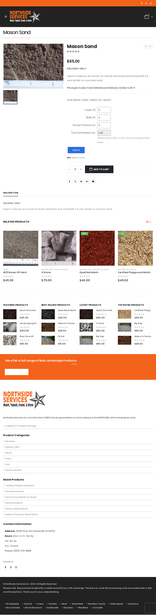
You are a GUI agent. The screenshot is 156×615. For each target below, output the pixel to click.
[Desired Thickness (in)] (104, 125)
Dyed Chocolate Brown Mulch (21, 497)
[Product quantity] (75, 169)
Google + (87, 181)
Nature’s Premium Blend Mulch (22, 514)
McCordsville (13, 607)
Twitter (75, 181)
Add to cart (101, 169)
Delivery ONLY (47, 269)
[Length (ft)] (104, 110)
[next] (150, 46)
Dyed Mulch (97, 269)
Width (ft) (91, 117)
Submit (76, 150)
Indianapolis (116, 604)
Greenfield (77, 604)
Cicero (40, 604)
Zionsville (98, 607)
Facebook (69, 181)
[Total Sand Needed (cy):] (104, 133)
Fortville (53, 604)
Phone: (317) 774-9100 (18, 551)
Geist (64, 604)
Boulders (10, 441)
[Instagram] (151, 3)
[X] (146, 3)
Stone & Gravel (61, 269)
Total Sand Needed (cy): (83, 132)
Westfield (83, 607)
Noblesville (52, 607)
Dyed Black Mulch (15, 491)
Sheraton (68, 607)
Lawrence (133, 604)
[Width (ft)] (104, 118)
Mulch (106, 269)
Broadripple (12, 604)
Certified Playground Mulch (20, 485)
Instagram (16, 567)
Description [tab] (10, 192)
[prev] (146, 46)
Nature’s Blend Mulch (17, 509)
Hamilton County (96, 604)
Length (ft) (90, 110)
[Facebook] (142, 3)
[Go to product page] (20, 248)
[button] (5, 16)
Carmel (28, 604)
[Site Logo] (26, 17)
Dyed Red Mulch (14, 503)
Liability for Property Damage (21, 426)
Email (93, 181)
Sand (5, 269)
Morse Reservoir (33, 607)
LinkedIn (81, 181)
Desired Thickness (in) (84, 125)
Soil (7, 464)
